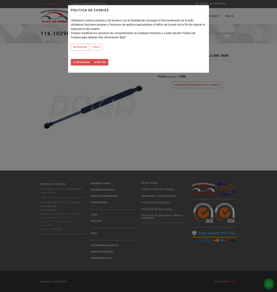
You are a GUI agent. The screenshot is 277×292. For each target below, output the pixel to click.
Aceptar (100, 62)
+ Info (95, 47)
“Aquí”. (123, 37)
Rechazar (80, 47)
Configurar (81, 62)
